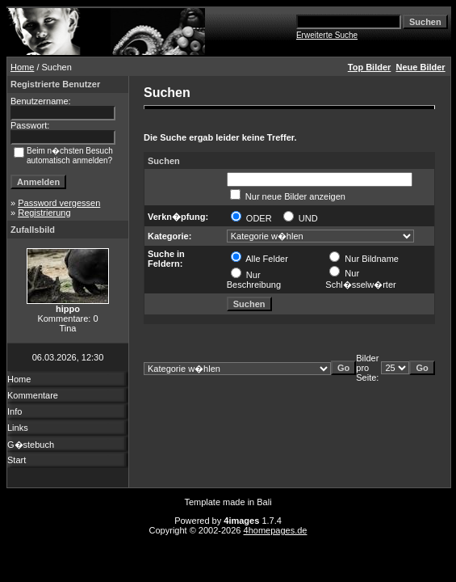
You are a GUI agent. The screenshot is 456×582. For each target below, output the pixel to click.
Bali (264, 502)
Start (16, 460)
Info (14, 411)
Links (17, 427)
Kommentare (32, 395)
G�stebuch (30, 444)
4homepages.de (275, 530)
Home (22, 67)
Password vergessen (59, 203)
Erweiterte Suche (327, 35)
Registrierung (44, 212)
